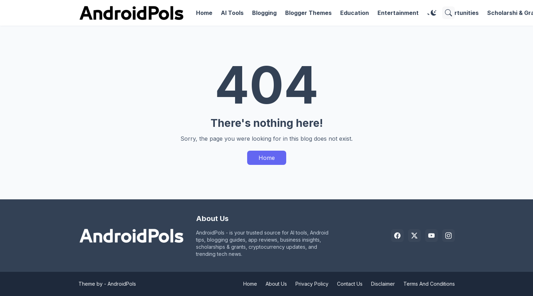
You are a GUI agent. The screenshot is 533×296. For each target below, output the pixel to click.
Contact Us (350, 284)
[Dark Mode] (433, 12)
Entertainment (398, 12)
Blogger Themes (308, 12)
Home (204, 12)
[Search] (448, 12)
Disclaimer (383, 284)
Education (354, 12)
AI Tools (232, 12)
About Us (276, 284)
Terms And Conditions (429, 284)
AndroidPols (122, 284)
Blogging (264, 12)
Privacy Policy (311, 284)
